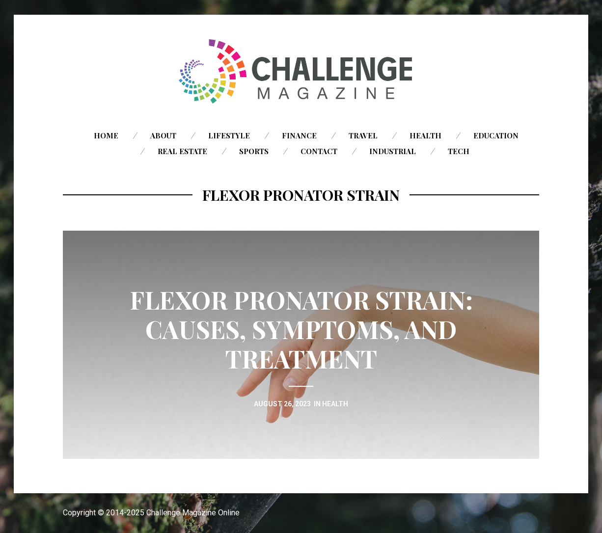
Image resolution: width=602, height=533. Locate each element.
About (163, 135)
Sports (254, 151)
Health (425, 135)
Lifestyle (229, 135)
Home (106, 135)
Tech (458, 151)
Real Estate (182, 151)
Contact (319, 151)
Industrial (392, 151)
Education (496, 135)
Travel (363, 135)
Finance (299, 135)
